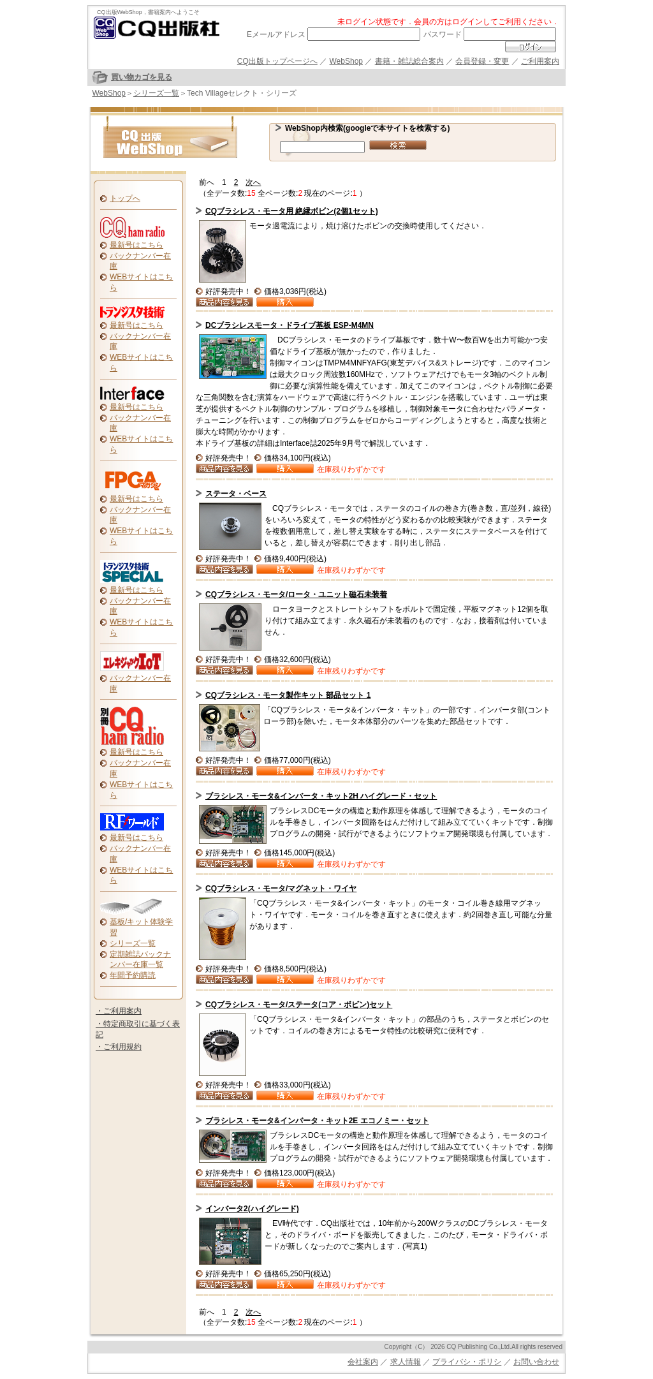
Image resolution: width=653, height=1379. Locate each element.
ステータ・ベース (236, 493)
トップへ (125, 198)
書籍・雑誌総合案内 (409, 61)
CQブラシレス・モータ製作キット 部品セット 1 (288, 695)
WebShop (346, 61)
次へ (253, 182)
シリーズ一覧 (156, 93)
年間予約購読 (133, 975)
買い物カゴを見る (141, 77)
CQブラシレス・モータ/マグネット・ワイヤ (280, 888)
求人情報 (405, 1361)
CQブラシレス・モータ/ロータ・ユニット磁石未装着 (296, 594)
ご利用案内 (540, 61)
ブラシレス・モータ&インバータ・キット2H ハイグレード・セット (321, 796)
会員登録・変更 (482, 61)
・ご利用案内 (119, 1011)
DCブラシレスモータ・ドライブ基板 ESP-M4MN (289, 325)
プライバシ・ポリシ (466, 1361)
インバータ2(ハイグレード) (252, 1208)
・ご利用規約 (119, 1046)
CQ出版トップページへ (277, 61)
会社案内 (363, 1361)
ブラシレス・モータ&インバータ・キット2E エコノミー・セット (317, 1120)
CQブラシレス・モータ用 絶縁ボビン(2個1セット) (291, 211)
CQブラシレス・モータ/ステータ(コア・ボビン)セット (298, 1004)
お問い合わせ (536, 1361)
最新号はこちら (136, 244)
